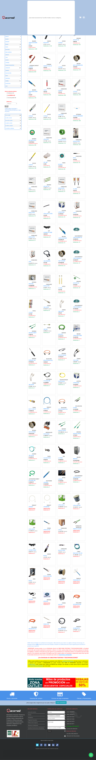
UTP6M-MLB (76, 382)
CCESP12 (60, 90)
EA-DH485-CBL (32, 480)
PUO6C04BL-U (61, 580)
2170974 (31, 164)
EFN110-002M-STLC (63, 409)
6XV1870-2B (76, 40)
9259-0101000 (32, 432)
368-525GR (46, 307)
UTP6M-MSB (61, 212)
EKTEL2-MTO (32, 212)
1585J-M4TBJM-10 (77, 237)
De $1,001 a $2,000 (9, 120)
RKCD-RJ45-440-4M (77, 553)
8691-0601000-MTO (78, 65)
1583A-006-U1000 (77, 335)
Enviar (49, 731)
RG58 (74, 158)
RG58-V (45, 555)
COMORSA (7, 62)
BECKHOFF (7, 41)
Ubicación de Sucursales (73, 736)
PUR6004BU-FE (76, 580)
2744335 (31, 67)
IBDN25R (75, 458)
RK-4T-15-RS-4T (32, 409)
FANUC (7, 75)
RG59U (30, 580)
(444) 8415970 (70, 721)
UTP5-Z (75, 212)
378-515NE (75, 360)
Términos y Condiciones (33, 725)
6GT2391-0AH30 (62, 355)
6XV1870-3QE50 (32, 332)
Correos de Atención (72, 728)
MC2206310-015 (33, 628)
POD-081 (31, 599)
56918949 (45, 482)
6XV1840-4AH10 (62, 140)
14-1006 (60, 288)
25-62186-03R (46, 381)
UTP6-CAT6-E (32, 529)
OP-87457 (60, 334)
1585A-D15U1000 (62, 238)
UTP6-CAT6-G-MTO (47, 213)
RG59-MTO (46, 42)
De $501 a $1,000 (9, 117)
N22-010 (60, 604)
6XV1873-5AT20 (62, 430)
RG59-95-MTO (61, 550)
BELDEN (7, 44)
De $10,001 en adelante (10, 128)
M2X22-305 (46, 624)
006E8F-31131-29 (47, 66)
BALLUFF (7, 36)
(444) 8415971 (70, 724)
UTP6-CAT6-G (61, 505)
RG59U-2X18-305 (47, 576)
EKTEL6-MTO (32, 237)
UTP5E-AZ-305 (46, 529)
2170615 (45, 116)
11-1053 (31, 312)
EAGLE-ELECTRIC (8, 73)
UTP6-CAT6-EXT (77, 505)
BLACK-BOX (8, 49)
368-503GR (31, 384)
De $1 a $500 (8, 115)
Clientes (29, 714)
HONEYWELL (8, 78)
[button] (84, 17)
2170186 (60, 67)
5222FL (45, 90)
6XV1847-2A (46, 186)
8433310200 (46, 434)
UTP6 (30, 261)
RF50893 (60, 164)
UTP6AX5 (31, 506)
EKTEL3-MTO (61, 188)
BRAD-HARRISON (9, 52)
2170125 (75, 91)
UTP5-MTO (60, 115)
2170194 (60, 42)
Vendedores (30, 717)
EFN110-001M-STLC (48, 360)
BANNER (7, 39)
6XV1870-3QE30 (77, 433)
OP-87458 (31, 283)
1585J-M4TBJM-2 (77, 307)
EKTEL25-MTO (76, 141)
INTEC (7, 86)
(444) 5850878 (70, 712)
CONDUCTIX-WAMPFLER (10, 65)
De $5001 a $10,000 (9, 125)
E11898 (75, 407)
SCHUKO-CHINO (32, 550)
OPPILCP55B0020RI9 (78, 116)
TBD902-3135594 (77, 529)
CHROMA (7, 54)
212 (37, 644)
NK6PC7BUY (46, 408)
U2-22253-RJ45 (47, 458)
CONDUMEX (8, 67)
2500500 (60, 479)
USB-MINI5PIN (46, 261)
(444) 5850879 (70, 714)
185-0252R (31, 455)
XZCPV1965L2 (61, 381)
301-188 (45, 162)
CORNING (7, 70)
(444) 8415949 (70, 719)
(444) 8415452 (70, 716)
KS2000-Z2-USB (62, 629)
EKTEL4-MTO (46, 286)
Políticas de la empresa (33, 722)
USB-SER (45, 329)
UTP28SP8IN (46, 506)
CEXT (30, 188)
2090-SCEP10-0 (76, 477)
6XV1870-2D (76, 283)
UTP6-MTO (46, 139)
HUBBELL (7, 80)
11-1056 (75, 188)
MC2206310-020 (77, 604)
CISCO (7, 57)
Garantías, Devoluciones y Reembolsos (36, 728)
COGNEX (7, 60)
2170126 (31, 116)
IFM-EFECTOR (8, 83)
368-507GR (61, 311)
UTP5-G (60, 529)
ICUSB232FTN (76, 628)
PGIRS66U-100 (32, 360)
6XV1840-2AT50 (32, 140)
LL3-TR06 (60, 458)
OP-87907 (45, 601)
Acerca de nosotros (32, 712)
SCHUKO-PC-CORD (47, 232)
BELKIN (7, 46)
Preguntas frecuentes (32, 720)
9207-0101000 (61, 261)
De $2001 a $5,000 (9, 123)
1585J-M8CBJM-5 (77, 258)
